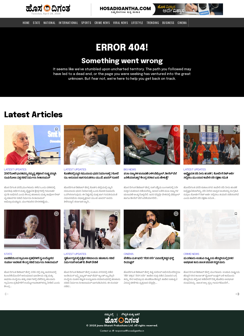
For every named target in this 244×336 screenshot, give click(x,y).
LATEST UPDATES (15, 169)
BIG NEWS (130, 169)
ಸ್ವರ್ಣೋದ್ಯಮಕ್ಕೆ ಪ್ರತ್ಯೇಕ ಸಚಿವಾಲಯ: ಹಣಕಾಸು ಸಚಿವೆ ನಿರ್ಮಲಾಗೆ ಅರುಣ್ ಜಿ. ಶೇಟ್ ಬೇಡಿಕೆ (89, 261)
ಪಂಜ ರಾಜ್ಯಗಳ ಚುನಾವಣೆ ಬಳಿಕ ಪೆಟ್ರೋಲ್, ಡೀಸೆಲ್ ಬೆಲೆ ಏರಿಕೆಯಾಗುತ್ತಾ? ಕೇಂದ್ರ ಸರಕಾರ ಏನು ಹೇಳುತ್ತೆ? (150, 176)
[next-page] (237, 294)
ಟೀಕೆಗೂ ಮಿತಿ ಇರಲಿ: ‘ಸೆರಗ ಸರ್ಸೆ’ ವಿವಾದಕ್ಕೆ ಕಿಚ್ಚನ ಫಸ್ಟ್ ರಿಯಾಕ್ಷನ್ (149, 261)
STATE (8, 254)
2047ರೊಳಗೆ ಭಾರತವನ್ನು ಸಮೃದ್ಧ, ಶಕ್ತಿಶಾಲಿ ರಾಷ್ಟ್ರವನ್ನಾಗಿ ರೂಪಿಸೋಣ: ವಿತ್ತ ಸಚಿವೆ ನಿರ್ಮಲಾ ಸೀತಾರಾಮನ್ (30, 176)
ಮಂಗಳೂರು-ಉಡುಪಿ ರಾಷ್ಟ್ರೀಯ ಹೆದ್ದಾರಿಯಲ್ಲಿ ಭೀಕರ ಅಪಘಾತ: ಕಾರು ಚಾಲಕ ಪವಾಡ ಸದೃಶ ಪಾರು (208, 261)
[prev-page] (6, 294)
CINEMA (129, 254)
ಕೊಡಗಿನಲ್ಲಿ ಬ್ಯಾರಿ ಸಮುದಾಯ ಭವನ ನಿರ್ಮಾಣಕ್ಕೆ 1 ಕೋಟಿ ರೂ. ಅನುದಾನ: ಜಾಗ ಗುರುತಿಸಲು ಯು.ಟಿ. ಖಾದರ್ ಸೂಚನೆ (91, 176)
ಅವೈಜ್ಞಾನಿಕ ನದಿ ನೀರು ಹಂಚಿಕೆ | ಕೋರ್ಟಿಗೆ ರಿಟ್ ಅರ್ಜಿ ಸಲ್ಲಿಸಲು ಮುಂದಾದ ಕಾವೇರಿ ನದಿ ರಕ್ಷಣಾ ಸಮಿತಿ (209, 176)
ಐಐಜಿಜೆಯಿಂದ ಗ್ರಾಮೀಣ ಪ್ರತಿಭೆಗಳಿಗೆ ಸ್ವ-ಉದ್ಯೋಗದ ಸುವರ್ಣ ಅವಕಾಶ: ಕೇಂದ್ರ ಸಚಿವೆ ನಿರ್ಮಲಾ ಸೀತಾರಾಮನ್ (31, 261)
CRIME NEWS (191, 254)
